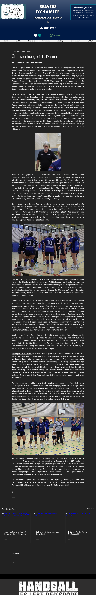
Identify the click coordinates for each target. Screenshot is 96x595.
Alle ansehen (90, 509)
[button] (18, 41)
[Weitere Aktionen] (83, 51)
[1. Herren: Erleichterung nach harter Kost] (48, 521)
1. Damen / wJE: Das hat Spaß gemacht (77, 533)
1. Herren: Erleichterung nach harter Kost (47, 533)
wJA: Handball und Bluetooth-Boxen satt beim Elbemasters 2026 (16, 533)
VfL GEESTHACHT (48, 28)
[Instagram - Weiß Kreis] (35, 35)
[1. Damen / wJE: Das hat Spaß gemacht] (80, 521)
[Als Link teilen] (13, 492)
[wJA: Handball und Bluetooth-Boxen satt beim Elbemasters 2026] (16, 521)
